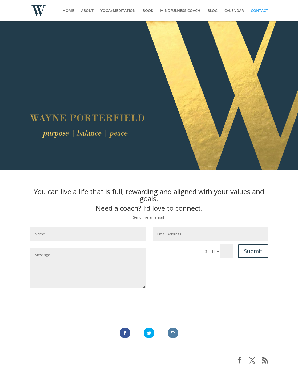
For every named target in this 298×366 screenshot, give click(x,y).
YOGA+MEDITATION (118, 11)
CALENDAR (234, 11)
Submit (253, 251)
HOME (68, 11)
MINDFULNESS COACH (180, 11)
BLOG (212, 11)
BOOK (148, 11)
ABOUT (87, 11)
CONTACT (259, 11)
